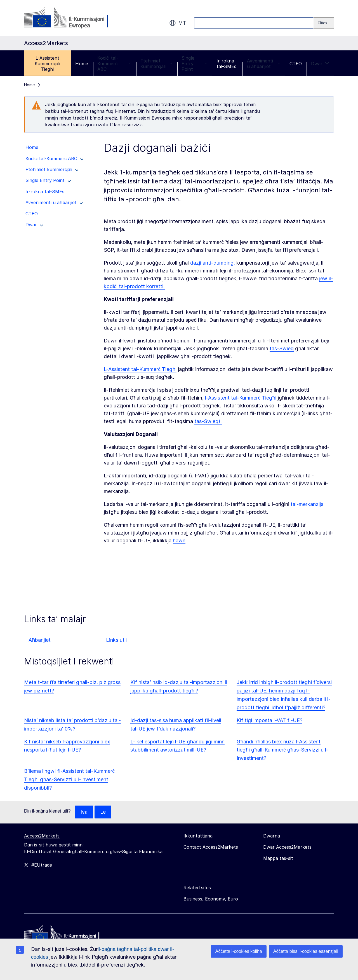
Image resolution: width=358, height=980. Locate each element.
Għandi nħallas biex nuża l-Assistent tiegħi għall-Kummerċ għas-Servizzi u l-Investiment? (282, 750)
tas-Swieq (282, 348)
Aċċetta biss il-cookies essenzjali (305, 951)
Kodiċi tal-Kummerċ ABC (114, 63)
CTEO (295, 63)
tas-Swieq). (208, 421)
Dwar (320, 63)
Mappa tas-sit (278, 858)
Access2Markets (42, 836)
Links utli (116, 640)
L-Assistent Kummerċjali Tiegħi (47, 63)
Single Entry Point (194, 63)
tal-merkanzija (307, 504)
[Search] (324, 23)
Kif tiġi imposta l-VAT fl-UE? (269, 720)
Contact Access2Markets (210, 847)
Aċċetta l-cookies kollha (238, 951)
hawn (179, 540)
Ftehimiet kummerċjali (156, 63)
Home (81, 63)
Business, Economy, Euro (210, 899)
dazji (196, 263)
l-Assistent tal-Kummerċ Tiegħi (240, 398)
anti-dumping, (218, 263)
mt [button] (177, 23)
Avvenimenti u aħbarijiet (263, 63)
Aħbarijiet (40, 640)
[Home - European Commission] (64, 936)
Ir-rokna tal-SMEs (226, 63)
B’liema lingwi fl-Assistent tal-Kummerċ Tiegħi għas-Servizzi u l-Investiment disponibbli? (69, 779)
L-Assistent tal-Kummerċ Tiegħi (140, 369)
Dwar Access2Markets (287, 847)
